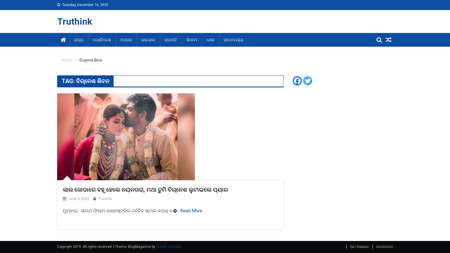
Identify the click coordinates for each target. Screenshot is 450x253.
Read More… (192, 210)
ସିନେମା (191, 40)
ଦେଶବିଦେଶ (102, 40)
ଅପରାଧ (126, 40)
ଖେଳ (210, 40)
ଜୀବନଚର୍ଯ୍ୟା (233, 40)
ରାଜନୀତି (170, 40)
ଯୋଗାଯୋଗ (384, 247)
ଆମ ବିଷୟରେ (359, 247)
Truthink (74, 21)
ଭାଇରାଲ (148, 40)
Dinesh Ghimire (168, 247)
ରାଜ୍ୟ (79, 40)
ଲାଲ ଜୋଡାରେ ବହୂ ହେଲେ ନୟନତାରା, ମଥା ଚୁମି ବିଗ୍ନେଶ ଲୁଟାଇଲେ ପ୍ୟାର (145, 189)
